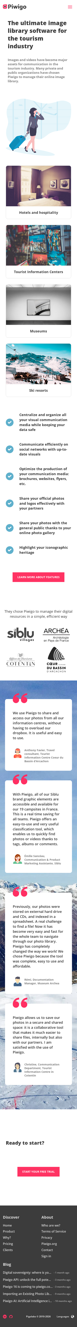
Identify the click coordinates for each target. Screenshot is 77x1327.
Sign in (46, 1256)
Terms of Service (53, 1231)
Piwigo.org (49, 1244)
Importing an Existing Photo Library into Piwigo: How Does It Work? (28, 1294)
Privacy (46, 1237)
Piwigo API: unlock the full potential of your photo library (28, 1280)
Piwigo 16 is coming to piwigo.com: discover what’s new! (28, 1287)
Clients (8, 1250)
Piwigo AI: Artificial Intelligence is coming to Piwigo (28, 1301)
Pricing (8, 1244)
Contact (47, 1250)
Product (9, 1231)
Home (7, 1225)
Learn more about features (38, 577)
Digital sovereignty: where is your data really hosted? (28, 1272)
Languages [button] (65, 1316)
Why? (7, 1237)
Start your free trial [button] (38, 1171)
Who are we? (50, 1225)
